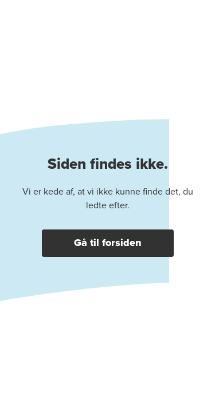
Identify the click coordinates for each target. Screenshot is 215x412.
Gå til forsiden (108, 242)
